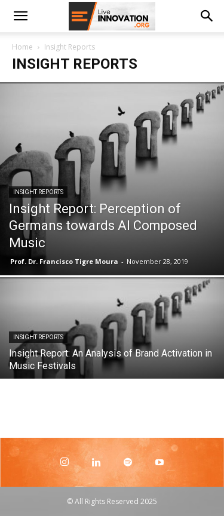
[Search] (207, 16)
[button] (20, 16)
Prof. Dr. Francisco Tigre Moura (64, 261)
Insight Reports (38, 192)
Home (22, 47)
